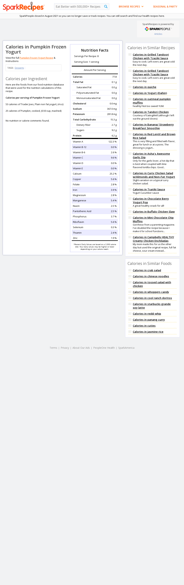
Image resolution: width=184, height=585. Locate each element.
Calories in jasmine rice (148, 331)
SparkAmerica (126, 347)
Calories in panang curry (149, 319)
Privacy (65, 347)
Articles (158, 34)
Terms (53, 347)
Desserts (19, 67)
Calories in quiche (144, 87)
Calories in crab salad (147, 270)
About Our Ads (81, 347)
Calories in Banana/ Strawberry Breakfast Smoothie (153, 126)
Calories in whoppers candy (151, 292)
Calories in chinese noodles (151, 276)
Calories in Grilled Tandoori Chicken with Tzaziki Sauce (151, 56)
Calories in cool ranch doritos (152, 298)
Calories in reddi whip (147, 313)
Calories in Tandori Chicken (151, 112)
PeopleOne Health (104, 347)
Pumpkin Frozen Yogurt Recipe (36, 57)
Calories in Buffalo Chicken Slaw (154, 211)
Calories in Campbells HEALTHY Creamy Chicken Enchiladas (153, 238)
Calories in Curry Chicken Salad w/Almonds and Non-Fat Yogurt (154, 175)
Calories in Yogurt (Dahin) (150, 93)
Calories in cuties (144, 325)
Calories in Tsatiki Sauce (149, 189)
